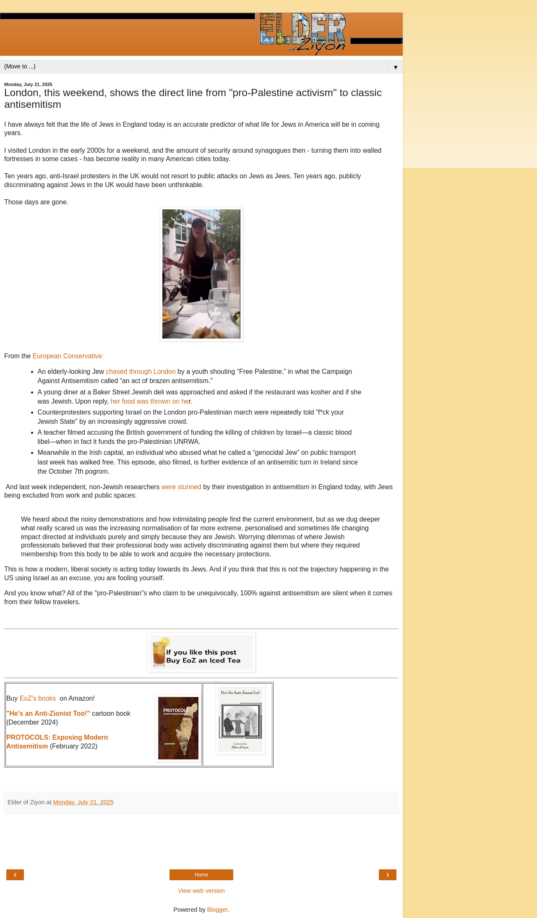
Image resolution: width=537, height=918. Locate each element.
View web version (201, 890)
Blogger (217, 909)
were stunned (181, 486)
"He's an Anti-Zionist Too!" (48, 713)
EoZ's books (38, 698)
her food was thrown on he (149, 401)
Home (201, 875)
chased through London (140, 371)
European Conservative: (68, 356)
